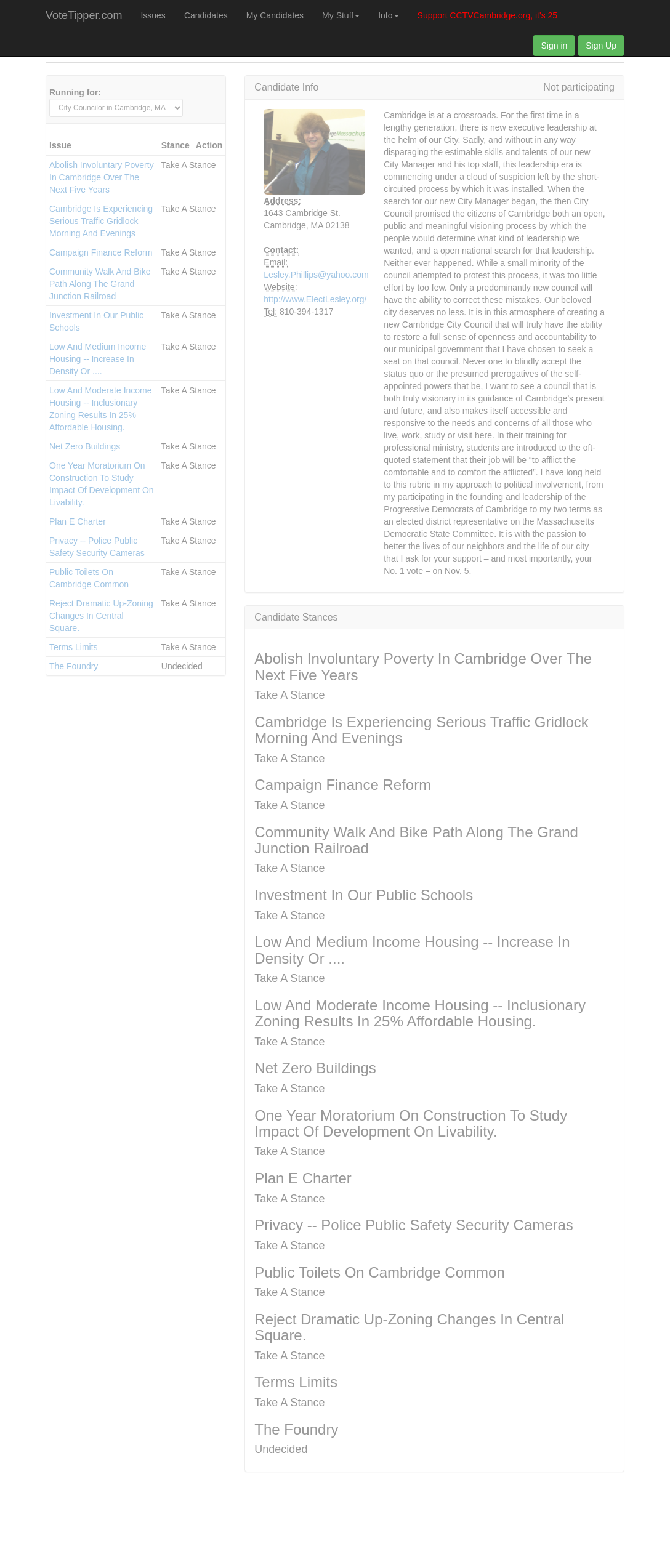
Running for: (75, 92)
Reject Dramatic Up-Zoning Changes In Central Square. (101, 615)
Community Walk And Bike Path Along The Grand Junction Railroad (99, 284)
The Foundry (73, 666)
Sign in (554, 45)
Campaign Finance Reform (100, 252)
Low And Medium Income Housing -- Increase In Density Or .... (97, 359)
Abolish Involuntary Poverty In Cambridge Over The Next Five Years (101, 177)
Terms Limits (73, 647)
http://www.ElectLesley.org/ (296, 299)
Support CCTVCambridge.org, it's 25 (488, 15)
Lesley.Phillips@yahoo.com (296, 275)
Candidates (206, 15)
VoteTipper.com (84, 15)
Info (388, 15)
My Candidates (275, 15)
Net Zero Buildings (84, 446)
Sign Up (601, 45)
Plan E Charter (77, 521)
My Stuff (341, 15)
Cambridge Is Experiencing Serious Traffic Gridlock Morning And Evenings (101, 221)
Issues (152, 15)
